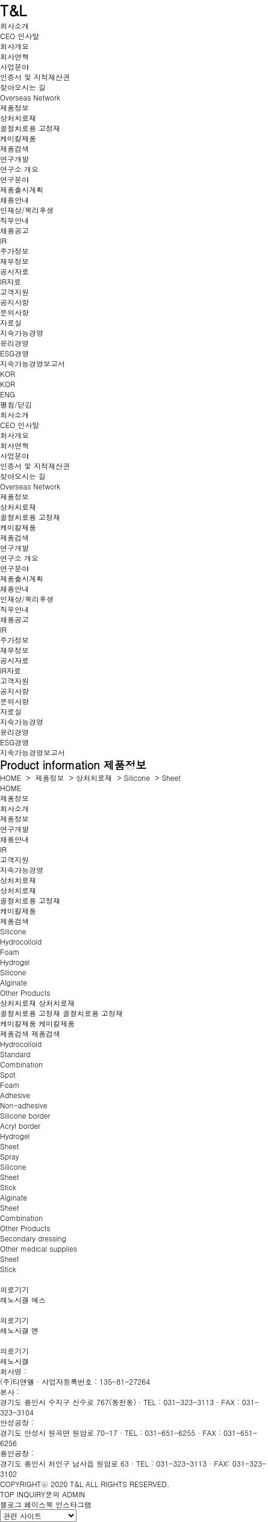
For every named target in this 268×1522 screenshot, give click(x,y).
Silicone (137, 777)
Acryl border (20, 1125)
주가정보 (14, 251)
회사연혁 (14, 56)
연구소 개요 (19, 169)
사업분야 (14, 66)
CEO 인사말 (19, 36)
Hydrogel (15, 962)
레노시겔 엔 (19, 1330)
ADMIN (73, 1494)
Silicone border (25, 1115)
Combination (21, 1064)
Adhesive (15, 1095)
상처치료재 (18, 118)
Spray (9, 1156)
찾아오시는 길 (23, 87)
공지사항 (14, 302)
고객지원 (14, 292)
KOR (7, 373)
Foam (9, 951)
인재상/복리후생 (27, 210)
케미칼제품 (18, 138)
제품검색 (14, 148)
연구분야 (14, 179)
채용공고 (14, 230)
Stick (8, 1187)
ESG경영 (14, 353)
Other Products (25, 992)
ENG (7, 394)
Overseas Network (30, 97)
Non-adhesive (23, 1105)
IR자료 (10, 281)
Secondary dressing (33, 1238)
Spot (8, 1074)
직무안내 (14, 220)
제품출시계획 (21, 189)
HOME (10, 777)
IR (3, 240)
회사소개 (14, 25)
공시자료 (14, 271)
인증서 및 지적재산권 (35, 77)
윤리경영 (14, 343)
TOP (7, 1494)
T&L (13, 10)
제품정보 (14, 107)
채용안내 (14, 199)
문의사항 (14, 312)
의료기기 (14, 1289)
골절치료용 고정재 (30, 128)
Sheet (171, 777)
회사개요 (14, 46)
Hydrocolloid (21, 941)
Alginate (13, 982)
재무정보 (14, 261)
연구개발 (14, 159)
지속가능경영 (21, 333)
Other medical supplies (38, 1248)
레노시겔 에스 (23, 1299)
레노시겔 (14, 1361)
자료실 (11, 322)
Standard (15, 1054)
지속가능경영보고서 (32, 363)
